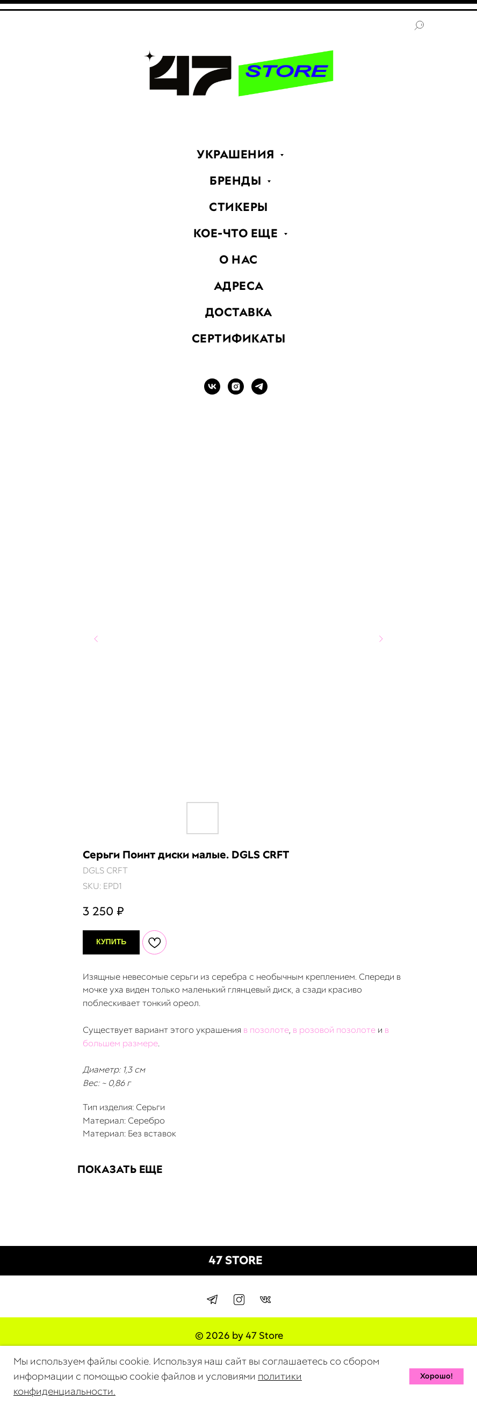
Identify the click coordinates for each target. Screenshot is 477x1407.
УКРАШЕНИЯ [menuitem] (237, 154)
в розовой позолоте (334, 1030)
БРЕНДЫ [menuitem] (236, 180)
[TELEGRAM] (259, 391)
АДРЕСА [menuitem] (239, 286)
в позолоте (266, 1030)
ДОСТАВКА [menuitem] (238, 312)
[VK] (212, 391)
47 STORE (235, 1260)
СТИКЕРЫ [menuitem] (238, 207)
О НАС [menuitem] (238, 259)
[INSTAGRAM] (236, 391)
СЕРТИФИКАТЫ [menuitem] (239, 338)
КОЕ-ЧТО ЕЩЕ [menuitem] (237, 233)
